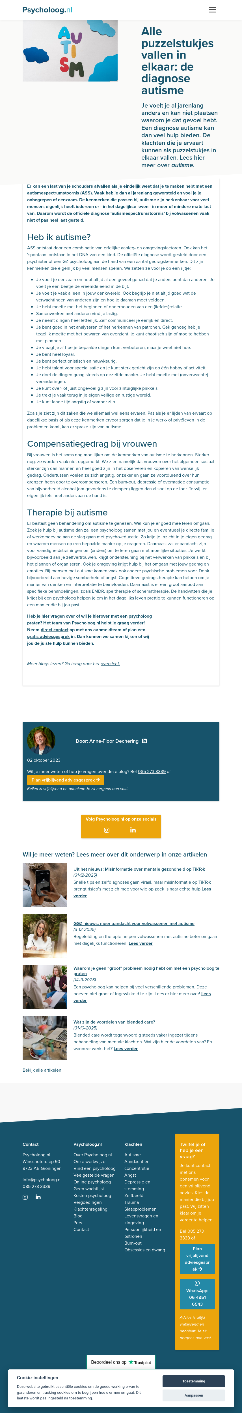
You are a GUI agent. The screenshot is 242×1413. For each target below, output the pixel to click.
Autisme (132, 1154)
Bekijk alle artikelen (42, 1070)
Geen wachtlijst (89, 1188)
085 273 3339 (152, 771)
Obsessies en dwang (144, 1250)
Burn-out (133, 1243)
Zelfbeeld (133, 1195)
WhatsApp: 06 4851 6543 (197, 1294)
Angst (130, 1175)
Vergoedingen (88, 1202)
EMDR (98, 591)
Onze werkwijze (89, 1161)
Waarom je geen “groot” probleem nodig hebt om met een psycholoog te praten (146, 971)
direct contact (54, 629)
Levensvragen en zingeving (141, 1219)
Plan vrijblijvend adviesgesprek (66, 780)
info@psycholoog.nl (42, 1179)
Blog (78, 1216)
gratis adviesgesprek (48, 636)
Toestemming (193, 1381)
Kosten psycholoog (92, 1195)
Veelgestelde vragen (94, 1175)
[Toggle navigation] (212, 10)
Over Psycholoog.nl (93, 1154)
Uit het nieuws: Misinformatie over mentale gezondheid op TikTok (139, 869)
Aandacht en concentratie (137, 1165)
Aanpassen (194, 1395)
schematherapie (153, 591)
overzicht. (110, 664)
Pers (78, 1222)
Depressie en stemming (137, 1185)
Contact (81, 1229)
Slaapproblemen (140, 1209)
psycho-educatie (122, 537)
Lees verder (141, 943)
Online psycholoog (92, 1182)
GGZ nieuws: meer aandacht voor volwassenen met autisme (134, 923)
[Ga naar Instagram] (108, 830)
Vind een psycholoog (95, 1168)
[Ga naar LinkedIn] (134, 830)
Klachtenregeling (90, 1209)
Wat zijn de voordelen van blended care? (114, 1022)
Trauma (131, 1202)
